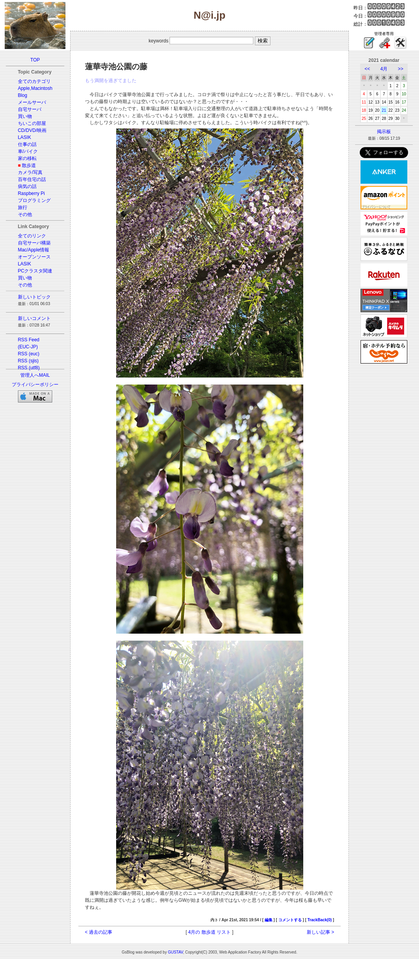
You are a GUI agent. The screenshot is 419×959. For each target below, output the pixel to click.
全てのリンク (32, 236)
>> (400, 69)
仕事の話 (27, 144)
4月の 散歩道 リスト (209, 932)
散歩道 (29, 165)
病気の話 (27, 186)
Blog (22, 95)
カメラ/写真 (30, 172)
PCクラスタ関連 (35, 271)
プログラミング (34, 200)
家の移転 (27, 158)
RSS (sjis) (28, 361)
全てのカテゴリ (34, 81)
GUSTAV (175, 952)
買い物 (25, 116)
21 (384, 110)
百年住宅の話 (32, 179)
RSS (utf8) (29, 368)
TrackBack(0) (320, 920)
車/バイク (28, 151)
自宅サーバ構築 (34, 243)
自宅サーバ (29, 109)
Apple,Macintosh (35, 88)
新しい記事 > (320, 932)
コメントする (290, 920)
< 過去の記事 (98, 932)
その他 (25, 214)
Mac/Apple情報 (34, 250)
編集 (268, 920)
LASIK (24, 137)
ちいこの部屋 (32, 123)
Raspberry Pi (31, 193)
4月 (384, 69)
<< (367, 69)
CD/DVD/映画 (32, 130)
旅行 (22, 207)
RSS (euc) (28, 354)
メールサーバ (32, 102)
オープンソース (34, 257)
